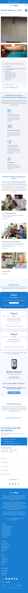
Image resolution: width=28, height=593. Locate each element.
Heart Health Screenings (5, 529)
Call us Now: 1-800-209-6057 (9, 439)
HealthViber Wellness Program (7, 526)
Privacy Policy (4, 571)
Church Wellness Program (6, 530)
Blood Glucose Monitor (5, 544)
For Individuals (4, 537)
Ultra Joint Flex (4, 549)
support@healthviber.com (14, 2)
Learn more (4, 218)
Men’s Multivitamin (4, 547)
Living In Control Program (6, 527)
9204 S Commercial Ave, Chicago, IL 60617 (11, 443)
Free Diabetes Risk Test (5, 532)
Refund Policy (3, 573)
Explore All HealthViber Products (14, 417)
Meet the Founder (4, 558)
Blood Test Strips (4, 546)
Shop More (3, 550)
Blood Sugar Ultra (4, 543)
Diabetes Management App (6, 534)
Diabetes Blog (4, 559)
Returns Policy (4, 574)
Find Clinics (3, 562)
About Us (3, 556)
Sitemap (2, 564)
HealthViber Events (5, 561)
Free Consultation (4, 570)
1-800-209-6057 (17, 0)
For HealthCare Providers (6, 535)
